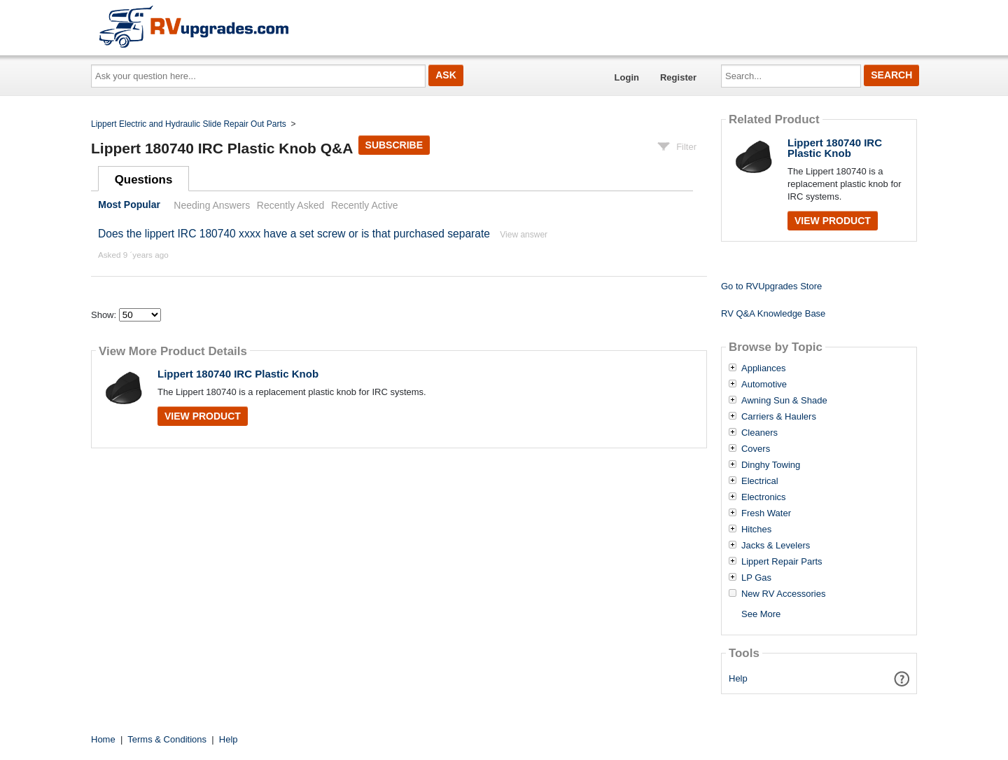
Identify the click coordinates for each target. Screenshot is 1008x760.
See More (760, 614)
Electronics (763, 497)
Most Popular (129, 205)
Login (627, 77)
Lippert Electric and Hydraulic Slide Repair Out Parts (188, 124)
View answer (523, 235)
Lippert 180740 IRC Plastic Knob (238, 374)
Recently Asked (290, 205)
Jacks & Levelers (775, 546)
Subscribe (394, 145)
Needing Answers (212, 205)
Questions (144, 179)
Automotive (764, 384)
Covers (755, 449)
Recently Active (364, 205)
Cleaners (759, 433)
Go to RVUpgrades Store (771, 286)
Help (738, 678)
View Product (202, 416)
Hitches (756, 529)
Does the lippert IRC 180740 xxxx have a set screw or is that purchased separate (294, 234)
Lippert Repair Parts (781, 562)
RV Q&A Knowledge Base (773, 313)
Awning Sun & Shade (784, 401)
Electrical (759, 481)
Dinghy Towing (770, 465)
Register (678, 77)
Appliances (763, 368)
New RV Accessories (783, 594)
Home (103, 739)
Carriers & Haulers (778, 417)
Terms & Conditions (166, 739)
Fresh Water (766, 513)
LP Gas (756, 578)
